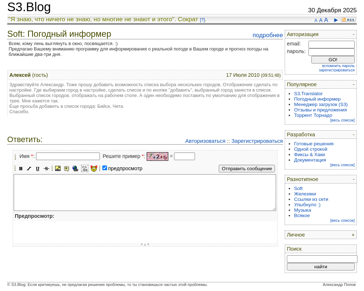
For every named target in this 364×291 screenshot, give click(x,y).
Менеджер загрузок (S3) (321, 104)
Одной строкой (310, 149)
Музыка (302, 210)
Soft (298, 188)
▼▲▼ (145, 244)
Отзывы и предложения (320, 110)
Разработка (301, 134)
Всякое (302, 215)
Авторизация (303, 34)
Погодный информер (317, 99)
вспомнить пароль (338, 65)
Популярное (302, 84)
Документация (310, 160)
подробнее (268, 35)
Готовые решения (314, 143)
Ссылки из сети (311, 199)
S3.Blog (29, 7)
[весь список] (342, 120)
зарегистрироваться (337, 70)
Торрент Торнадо (313, 115)
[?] (202, 19)
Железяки (305, 194)
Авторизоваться (205, 141)
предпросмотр (125, 168)
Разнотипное (302, 179)
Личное (296, 235)
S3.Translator (308, 93)
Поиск (294, 249)
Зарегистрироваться (257, 141)
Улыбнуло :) (307, 204)
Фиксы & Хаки (309, 154)
